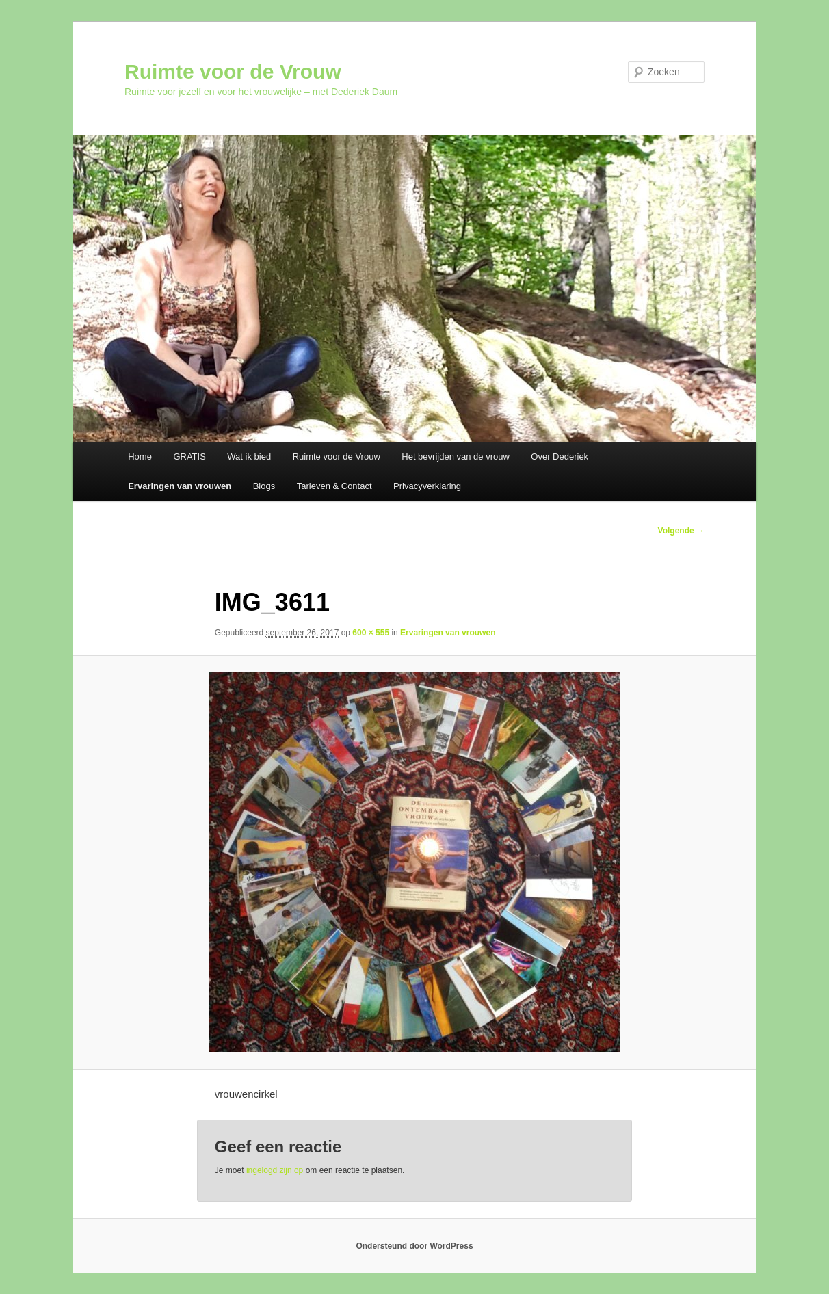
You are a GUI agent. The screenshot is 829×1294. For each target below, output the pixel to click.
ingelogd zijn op (274, 1170)
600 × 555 (370, 632)
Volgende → (681, 531)
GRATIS (189, 456)
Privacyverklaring (427, 486)
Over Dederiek (559, 456)
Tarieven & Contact (334, 486)
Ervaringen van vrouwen (179, 486)
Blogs (264, 486)
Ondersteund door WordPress (414, 1246)
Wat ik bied (249, 456)
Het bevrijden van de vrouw (456, 456)
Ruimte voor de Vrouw (232, 71)
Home (140, 456)
